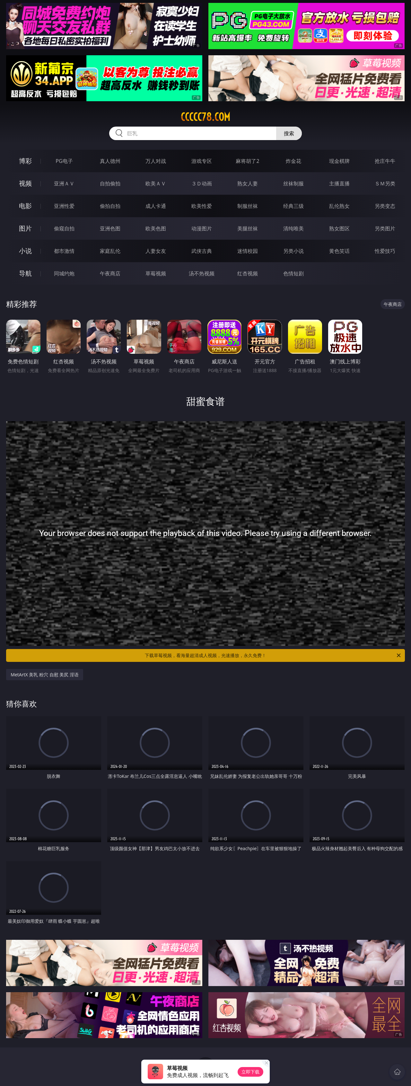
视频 (25, 183)
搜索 (289, 133)
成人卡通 (155, 205)
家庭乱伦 (110, 250)
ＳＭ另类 (385, 183)
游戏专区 (201, 161)
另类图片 (385, 228)
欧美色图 (155, 228)
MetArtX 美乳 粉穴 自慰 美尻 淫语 (45, 675)
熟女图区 (339, 228)
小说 (25, 250)
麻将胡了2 (247, 161)
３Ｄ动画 (201, 183)
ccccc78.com (205, 117)
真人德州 (110, 161)
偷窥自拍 (64, 228)
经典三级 (293, 205)
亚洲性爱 (64, 205)
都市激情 (64, 250)
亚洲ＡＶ (64, 183)
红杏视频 (247, 273)
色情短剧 (293, 273)
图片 (25, 228)
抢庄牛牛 (385, 161)
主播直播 (339, 183)
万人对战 (155, 161)
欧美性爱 (201, 205)
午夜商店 (110, 273)
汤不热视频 (201, 273)
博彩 (25, 160)
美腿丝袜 (247, 228)
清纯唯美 (293, 228)
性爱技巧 (385, 250)
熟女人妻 (247, 183)
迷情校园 (247, 250)
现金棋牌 (339, 161)
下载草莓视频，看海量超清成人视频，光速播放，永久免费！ (273, 655)
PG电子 (64, 161)
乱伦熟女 (339, 205)
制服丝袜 (247, 205)
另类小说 (293, 250)
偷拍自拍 (110, 205)
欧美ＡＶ (155, 183)
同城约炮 (64, 273)
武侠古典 (201, 250)
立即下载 (250, 1072)
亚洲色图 (110, 228)
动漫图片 (201, 228)
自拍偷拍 (110, 183)
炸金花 (293, 161)
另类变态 (385, 205)
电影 (25, 205)
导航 (25, 273)
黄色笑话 (339, 250)
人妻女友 (155, 250)
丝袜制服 (293, 183)
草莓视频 (155, 273)
